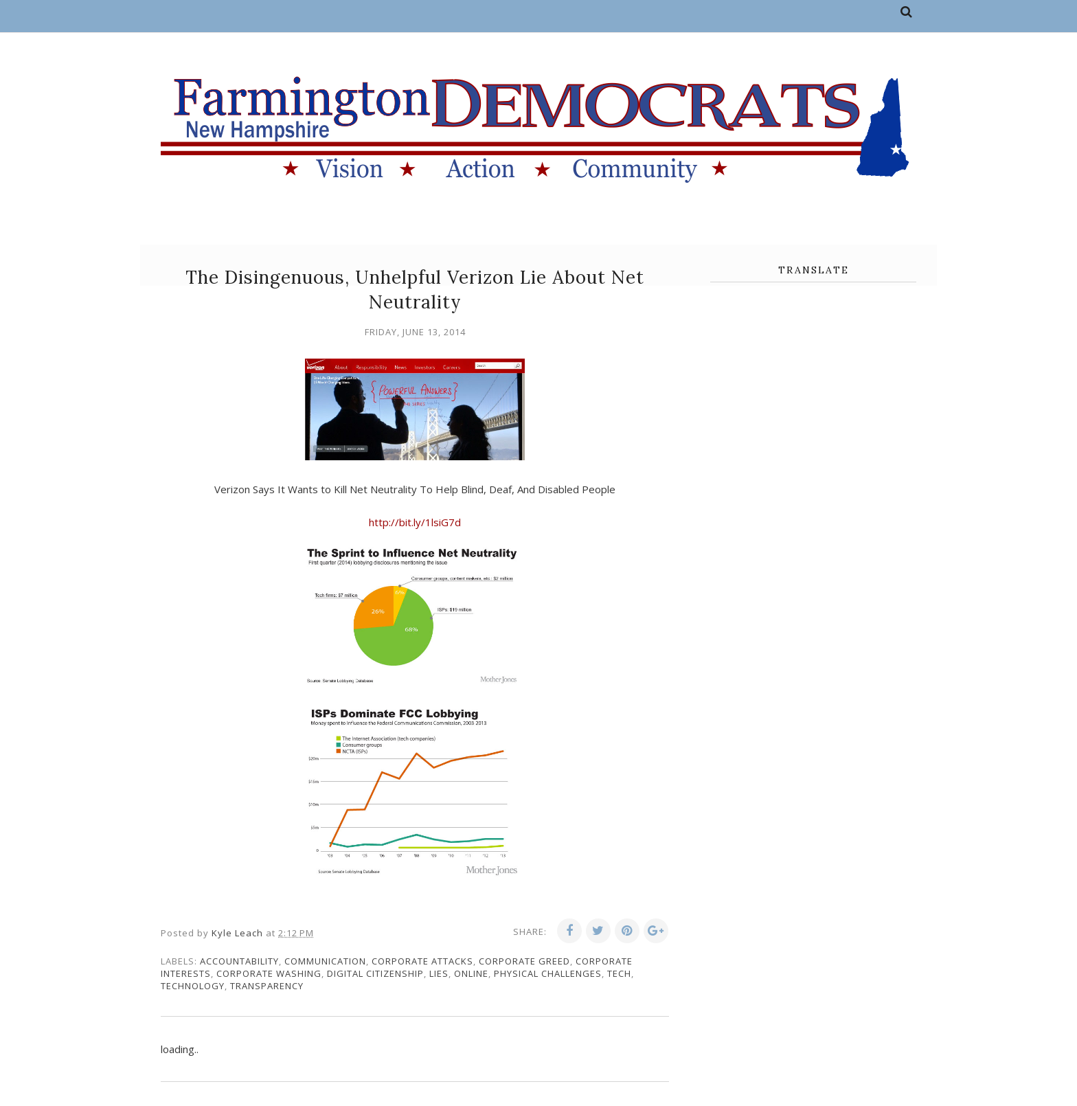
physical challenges (548, 973)
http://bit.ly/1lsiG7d (415, 522)
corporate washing (268, 973)
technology (193, 986)
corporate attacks (422, 961)
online (471, 973)
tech (619, 973)
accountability (239, 961)
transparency (267, 986)
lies (439, 973)
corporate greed (524, 961)
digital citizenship (375, 973)
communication (325, 961)
